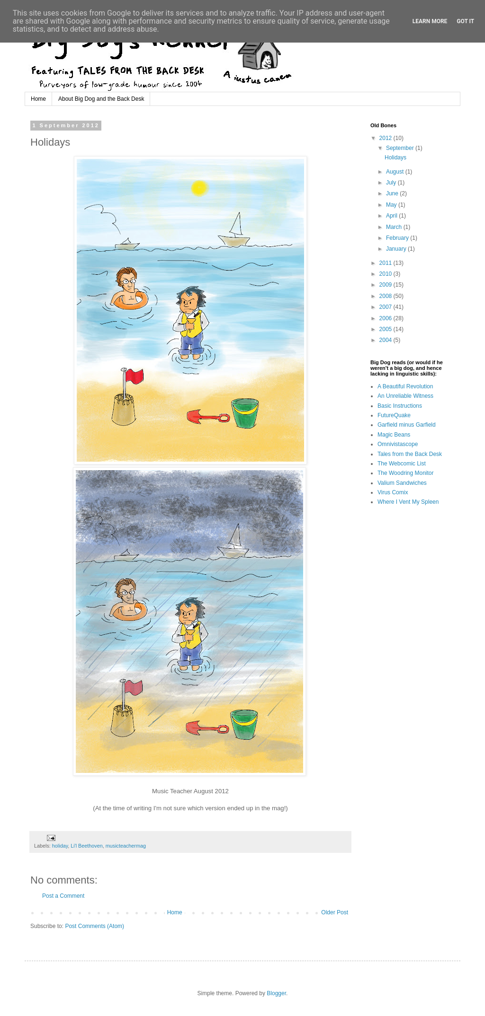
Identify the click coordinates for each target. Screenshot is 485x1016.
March (395, 227)
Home (38, 99)
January (397, 248)
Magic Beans (393, 434)
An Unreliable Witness (405, 396)
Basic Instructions (399, 406)
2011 (386, 263)
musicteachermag (126, 846)
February (398, 238)
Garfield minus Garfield (406, 424)
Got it (465, 21)
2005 (386, 329)
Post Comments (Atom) (94, 926)
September (400, 148)
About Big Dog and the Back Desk (101, 99)
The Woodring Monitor (405, 473)
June (393, 193)
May (392, 204)
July (392, 182)
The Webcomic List (401, 463)
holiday (60, 846)
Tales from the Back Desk (409, 454)
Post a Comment (63, 896)
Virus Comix (392, 492)
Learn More (430, 21)
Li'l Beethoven (87, 846)
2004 (386, 340)
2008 (386, 296)
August (395, 171)
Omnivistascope (397, 444)
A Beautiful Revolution (405, 386)
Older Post (334, 912)
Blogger (276, 993)
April (392, 215)
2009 (386, 284)
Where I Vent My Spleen (408, 502)
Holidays (395, 157)
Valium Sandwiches (402, 483)
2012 (386, 138)
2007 (386, 307)
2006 (386, 318)
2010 (386, 274)
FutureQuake (394, 415)
